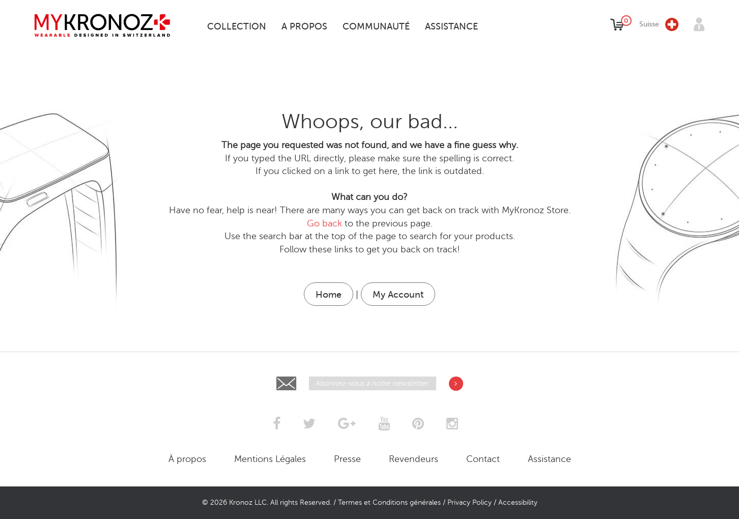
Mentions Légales (270, 459)
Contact (483, 459)
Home (329, 295)
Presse (347, 459)
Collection (236, 26)
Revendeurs (413, 459)
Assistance (451, 26)
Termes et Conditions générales (389, 502)
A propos (304, 26)
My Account (398, 295)
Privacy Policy (469, 502)
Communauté (376, 26)
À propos (187, 459)
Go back (324, 223)
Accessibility (517, 502)
